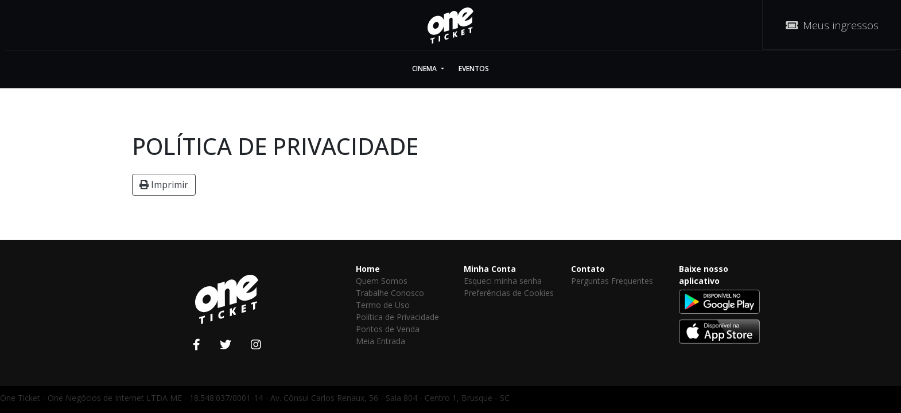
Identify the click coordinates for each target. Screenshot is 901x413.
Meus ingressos (832, 25)
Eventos (474, 68)
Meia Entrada (380, 341)
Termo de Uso (383, 304)
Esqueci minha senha (503, 280)
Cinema (425, 68)
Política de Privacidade (397, 316)
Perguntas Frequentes (612, 280)
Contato (588, 268)
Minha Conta (490, 268)
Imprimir (163, 184)
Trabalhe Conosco (390, 292)
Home (368, 268)
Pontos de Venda (388, 329)
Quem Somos (381, 280)
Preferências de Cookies (509, 292)
